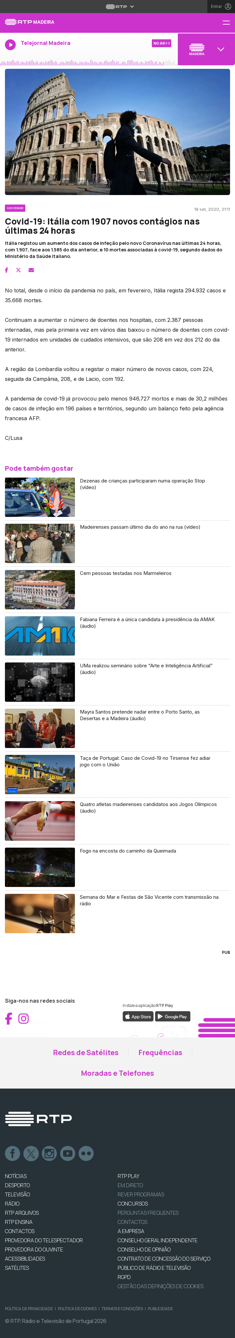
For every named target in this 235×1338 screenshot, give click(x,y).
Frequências (160, 1052)
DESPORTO (17, 1185)
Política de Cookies (77, 1308)
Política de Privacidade (29, 1308)
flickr (86, 1154)
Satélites (17, 1267)
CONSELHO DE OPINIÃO (144, 1249)
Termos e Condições (122, 1308)
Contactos (132, 1222)
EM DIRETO (130, 1185)
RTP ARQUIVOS (22, 1212)
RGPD (124, 1277)
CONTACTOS (20, 1231)
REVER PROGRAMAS (141, 1194)
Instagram (50, 1154)
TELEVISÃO (17, 1194)
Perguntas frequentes (148, 1212)
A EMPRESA (131, 1231)
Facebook (13, 1154)
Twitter (31, 1154)
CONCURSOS (133, 1203)
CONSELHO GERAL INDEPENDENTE (158, 1240)
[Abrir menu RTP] (117, 6)
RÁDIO (12, 1203)
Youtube (68, 1154)
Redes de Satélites (86, 1052)
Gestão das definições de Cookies (160, 1286)
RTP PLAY (128, 1176)
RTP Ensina (19, 1222)
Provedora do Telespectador (44, 1240)
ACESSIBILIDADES (25, 1258)
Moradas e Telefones (117, 1073)
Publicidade (160, 1308)
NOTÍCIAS (16, 1176)
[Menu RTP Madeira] (229, 23)
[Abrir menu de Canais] (205, 49)
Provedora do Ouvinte (34, 1249)
